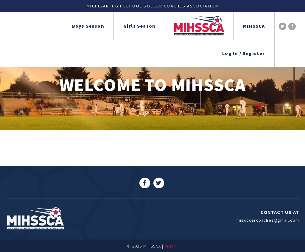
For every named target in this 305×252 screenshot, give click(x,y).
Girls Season (139, 26)
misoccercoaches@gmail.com (267, 220)
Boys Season (88, 26)
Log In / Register (243, 53)
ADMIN (171, 246)
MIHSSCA (254, 26)
